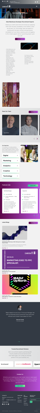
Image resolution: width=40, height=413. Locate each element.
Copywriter (24, 190)
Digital (25, 401)
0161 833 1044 (13, 1)
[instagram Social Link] (4, 1)
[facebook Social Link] (2, 1)
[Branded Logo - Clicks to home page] (6, 6)
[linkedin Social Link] (7, 1)
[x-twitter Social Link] (5, 1)
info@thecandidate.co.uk (14, 2)
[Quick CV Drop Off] (35, 2)
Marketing (25, 403)
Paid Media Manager (8, 190)
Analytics (25, 398)
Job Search (20, 400)
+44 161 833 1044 (9, 397)
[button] (37, 139)
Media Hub (20, 401)
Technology (26, 404)
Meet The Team (19, 398)
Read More (33, 222)
